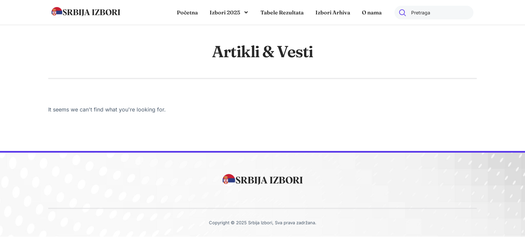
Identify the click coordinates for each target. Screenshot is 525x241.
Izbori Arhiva (332, 12)
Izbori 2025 (229, 12)
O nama (372, 12)
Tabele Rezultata (282, 12)
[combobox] (433, 12)
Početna (187, 12)
